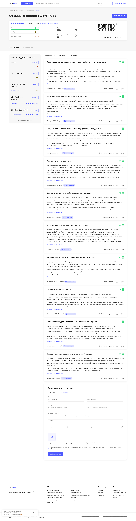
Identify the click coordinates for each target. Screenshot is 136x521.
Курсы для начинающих (54, 497)
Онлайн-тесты (74, 490)
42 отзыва (34, 73)
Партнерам (101, 495)
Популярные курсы (53, 490)
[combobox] (66, 408)
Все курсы (27, 3)
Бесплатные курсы (53, 500)
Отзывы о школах (120, 3)
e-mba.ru (14, 103)
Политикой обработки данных (100, 447)
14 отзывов (34, 110)
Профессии (73, 497)
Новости (100, 490)
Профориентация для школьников (80, 495)
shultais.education (16, 114)
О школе (27, 47)
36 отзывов (34, 97)
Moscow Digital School (18, 85)
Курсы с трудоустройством (55, 495)
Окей (33, 512)
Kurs (13, 4)
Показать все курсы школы (113, 37)
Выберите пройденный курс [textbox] (57, 408)
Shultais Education (19, 110)
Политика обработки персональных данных (115, 516)
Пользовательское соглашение (90, 516)
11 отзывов (34, 84)
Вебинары (72, 500)
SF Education (17, 73)
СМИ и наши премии (120, 495)
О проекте (116, 490)
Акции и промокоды (101, 3)
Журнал (100, 492)
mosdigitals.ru (15, 91)
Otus (13, 62)
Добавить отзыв (55, 454)
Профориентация (75, 492)
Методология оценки (120, 492)
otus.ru (13, 67)
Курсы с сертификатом (54, 492)
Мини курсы (51, 502)
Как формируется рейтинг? (50, 23)
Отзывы (14, 47)
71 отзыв (34, 62)
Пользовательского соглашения (60, 448)
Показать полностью (54, 84)
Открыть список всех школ (25, 120)
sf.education (14, 78)
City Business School (17, 98)
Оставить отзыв (119, 15)
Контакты (116, 497)
